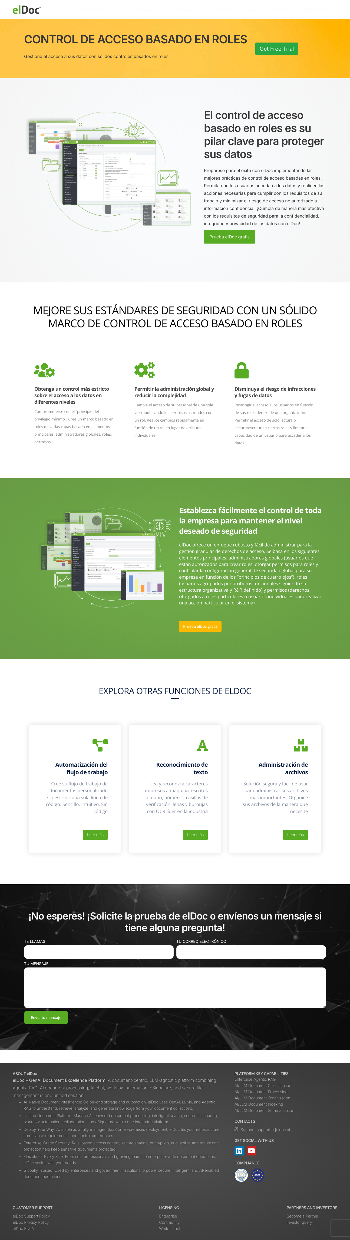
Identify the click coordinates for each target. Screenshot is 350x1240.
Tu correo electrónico (201, 954)
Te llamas (34, 954)
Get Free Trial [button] (277, 49)
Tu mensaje (36, 976)
